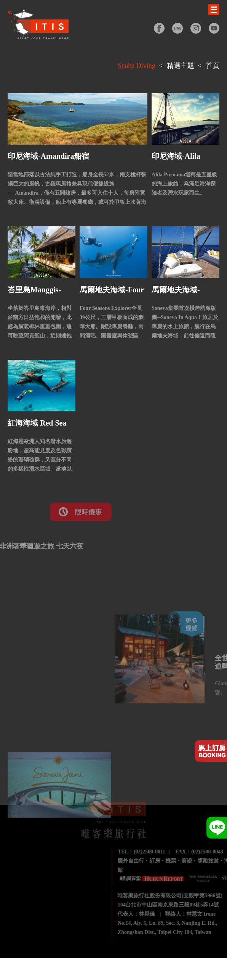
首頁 (212, 65)
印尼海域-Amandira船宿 (48, 156)
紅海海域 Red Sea (37, 423)
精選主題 (180, 65)
